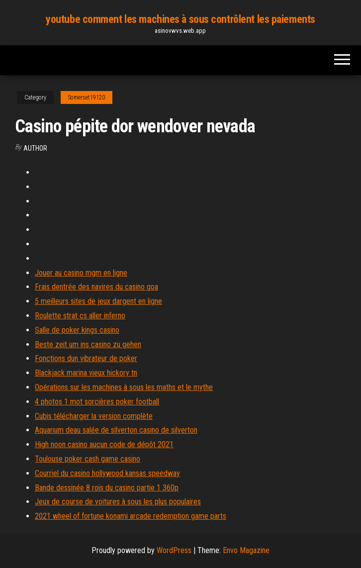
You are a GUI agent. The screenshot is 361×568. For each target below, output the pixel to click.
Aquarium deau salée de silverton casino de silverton (116, 430)
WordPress (174, 550)
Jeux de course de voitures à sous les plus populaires (118, 501)
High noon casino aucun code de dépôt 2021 (104, 444)
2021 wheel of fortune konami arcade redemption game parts (130, 516)
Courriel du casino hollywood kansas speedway (107, 473)
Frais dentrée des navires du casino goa (96, 286)
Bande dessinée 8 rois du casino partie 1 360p (107, 487)
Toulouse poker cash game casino (87, 459)
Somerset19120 (86, 97)
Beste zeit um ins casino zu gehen (88, 344)
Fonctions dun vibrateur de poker (86, 358)
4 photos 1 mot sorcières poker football (97, 401)
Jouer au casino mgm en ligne (81, 273)
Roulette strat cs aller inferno (80, 315)
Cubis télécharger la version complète (94, 416)
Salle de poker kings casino (77, 330)
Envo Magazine (246, 550)
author (35, 148)
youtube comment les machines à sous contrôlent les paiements (180, 19)
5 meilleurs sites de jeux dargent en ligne (98, 301)
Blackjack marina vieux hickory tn (86, 373)
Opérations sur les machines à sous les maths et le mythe (124, 387)
